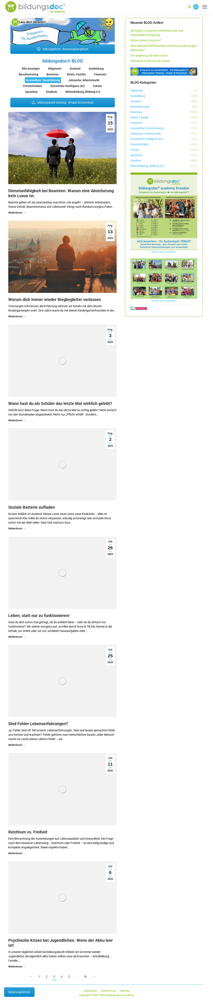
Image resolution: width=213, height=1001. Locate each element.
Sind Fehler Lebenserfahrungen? (38, 723)
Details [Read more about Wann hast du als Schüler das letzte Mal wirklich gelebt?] (17, 421)
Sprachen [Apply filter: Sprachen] (31, 91)
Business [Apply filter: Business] (53, 74)
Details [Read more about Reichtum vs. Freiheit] (17, 854)
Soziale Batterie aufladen (31, 507)
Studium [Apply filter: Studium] (51, 91)
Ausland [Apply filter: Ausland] (75, 68)
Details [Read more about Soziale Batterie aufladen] (17, 529)
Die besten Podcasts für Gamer (150, 61)
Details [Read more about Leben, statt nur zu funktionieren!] (17, 637)
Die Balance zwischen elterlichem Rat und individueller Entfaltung (156, 33)
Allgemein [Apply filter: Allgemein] (54, 68)
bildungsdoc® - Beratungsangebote (62, 49)
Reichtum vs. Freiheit (27, 832)
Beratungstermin (19, 992)
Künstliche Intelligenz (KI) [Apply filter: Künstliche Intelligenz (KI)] (67, 86)
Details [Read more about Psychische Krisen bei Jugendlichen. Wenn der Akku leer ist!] (17, 967)
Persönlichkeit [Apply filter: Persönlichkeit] (32, 86)
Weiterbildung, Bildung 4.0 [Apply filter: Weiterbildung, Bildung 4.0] (82, 91)
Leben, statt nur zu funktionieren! (38, 615)
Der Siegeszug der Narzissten (149, 55)
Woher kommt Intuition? (145, 40)
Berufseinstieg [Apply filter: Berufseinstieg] (28, 74)
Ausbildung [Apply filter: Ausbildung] (96, 68)
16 (85, 976)
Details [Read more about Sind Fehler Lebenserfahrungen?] (17, 745)
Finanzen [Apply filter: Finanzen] (100, 74)
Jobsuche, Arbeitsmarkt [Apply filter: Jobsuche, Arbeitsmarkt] (83, 80)
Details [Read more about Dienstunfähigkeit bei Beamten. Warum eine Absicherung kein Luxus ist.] (17, 213)
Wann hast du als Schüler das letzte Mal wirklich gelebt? (60, 403)
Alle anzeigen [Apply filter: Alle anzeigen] (31, 68)
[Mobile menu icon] (205, 7)
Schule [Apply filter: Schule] (97, 86)
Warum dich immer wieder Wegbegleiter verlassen (54, 299)
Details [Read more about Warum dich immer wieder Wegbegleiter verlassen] (17, 317)
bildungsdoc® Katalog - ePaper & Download (62, 102)
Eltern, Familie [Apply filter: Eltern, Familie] (76, 74)
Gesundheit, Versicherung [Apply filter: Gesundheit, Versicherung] (43, 80)
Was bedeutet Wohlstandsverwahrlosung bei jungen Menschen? (163, 48)
